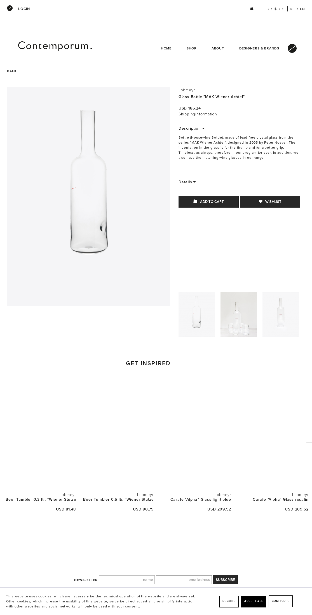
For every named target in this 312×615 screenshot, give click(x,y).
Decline (229, 601)
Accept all (253, 601)
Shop (191, 48)
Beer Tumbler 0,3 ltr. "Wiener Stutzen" (41, 499)
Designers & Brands (259, 48)
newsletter (86, 580)
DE (292, 9)
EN (302, 9)
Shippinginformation (198, 114)
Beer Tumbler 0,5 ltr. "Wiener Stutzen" (118, 499)
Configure (281, 601)
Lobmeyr (187, 90)
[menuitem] (24, 8)
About (218, 48)
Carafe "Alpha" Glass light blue (200, 499)
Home (166, 48)
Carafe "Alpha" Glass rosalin (280, 499)
